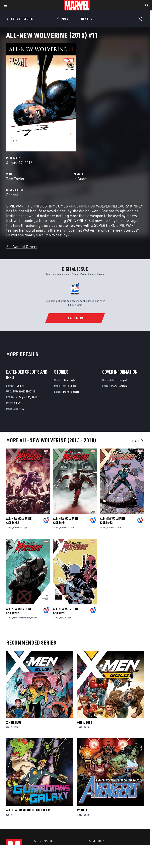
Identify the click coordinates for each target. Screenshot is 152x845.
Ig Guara (80, 178)
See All (136, 441)
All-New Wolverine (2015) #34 (65, 521)
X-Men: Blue (13, 722)
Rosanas (17, 527)
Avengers (83, 810)
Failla (63, 617)
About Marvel (44, 840)
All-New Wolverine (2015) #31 (65, 611)
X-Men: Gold (84, 722)
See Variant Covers (21, 246)
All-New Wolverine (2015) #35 (18, 521)
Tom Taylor (15, 178)
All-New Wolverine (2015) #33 (112, 521)
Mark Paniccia (71, 391)
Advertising (97, 840)
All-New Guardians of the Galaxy (28, 810)
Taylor (9, 527)
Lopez (26, 527)
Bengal (12, 194)
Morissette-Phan (21, 617)
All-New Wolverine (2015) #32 (18, 611)
